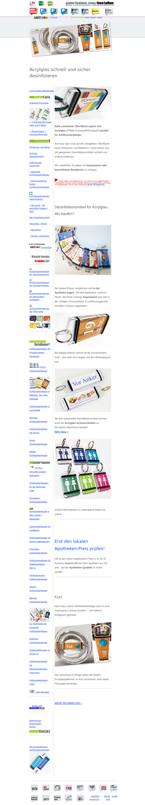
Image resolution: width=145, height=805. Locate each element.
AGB (108, 799)
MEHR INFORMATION (95, 185)
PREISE (87, 17)
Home (32, 727)
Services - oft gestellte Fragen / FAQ (38, 208)
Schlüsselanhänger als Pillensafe (39, 309)
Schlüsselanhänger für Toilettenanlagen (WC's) (40, 564)
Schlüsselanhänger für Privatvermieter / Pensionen (40, 353)
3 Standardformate (40, 122)
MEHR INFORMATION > (68, 703)
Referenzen (35, 721)
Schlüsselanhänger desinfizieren (39, 197)
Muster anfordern (39, 236)
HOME (114, 796)
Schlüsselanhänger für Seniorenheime (39, 272)
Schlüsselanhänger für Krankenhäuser (39, 283)
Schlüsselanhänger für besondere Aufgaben (39, 295)
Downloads (35, 724)
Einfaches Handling (39, 147)
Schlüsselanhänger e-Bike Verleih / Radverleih (39, 514)
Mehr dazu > (62, 431)
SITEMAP (99, 17)
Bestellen (35, 230)
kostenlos (40, 247)
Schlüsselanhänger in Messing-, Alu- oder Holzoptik (39, 394)
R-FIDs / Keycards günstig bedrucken (37, 472)
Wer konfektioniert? (39, 217)
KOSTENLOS (53, 17)
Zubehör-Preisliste (39, 103)
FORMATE (93, 17)
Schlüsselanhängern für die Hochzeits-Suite (39, 487)
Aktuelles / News (38, 224)
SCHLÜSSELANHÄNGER (41, 91)
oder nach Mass (37, 125)
